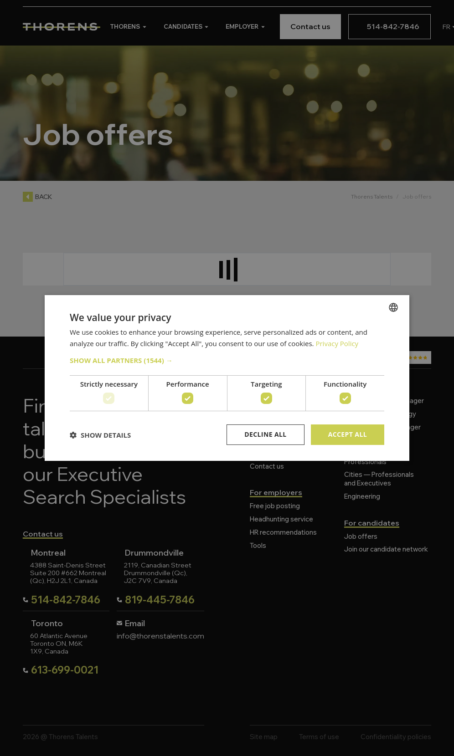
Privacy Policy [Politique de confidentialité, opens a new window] (336, 343)
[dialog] (227, 378)
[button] (227, 360)
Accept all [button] (347, 434)
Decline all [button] (265, 434)
